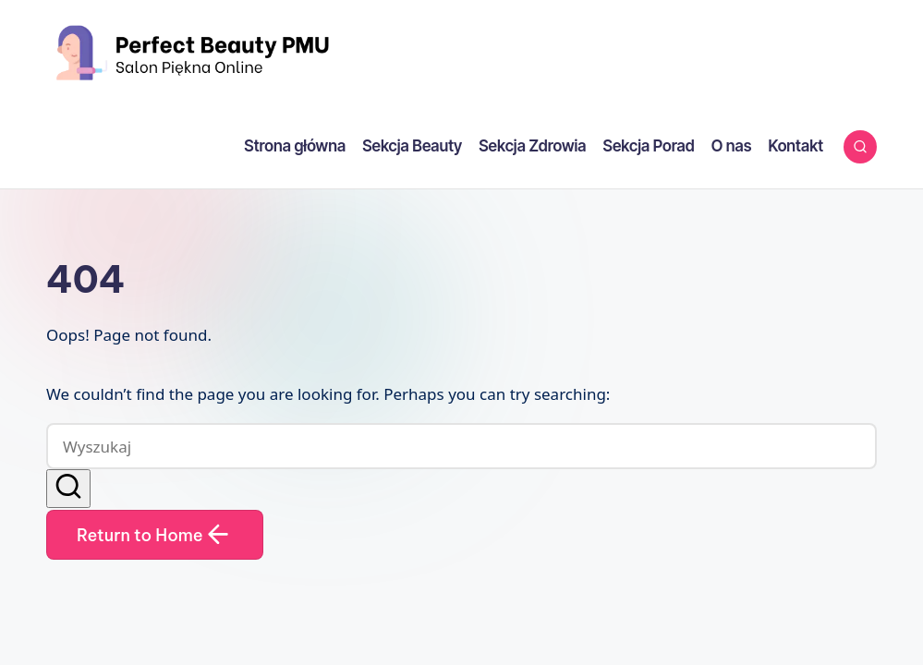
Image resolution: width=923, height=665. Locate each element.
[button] (68, 488)
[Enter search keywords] (461, 446)
